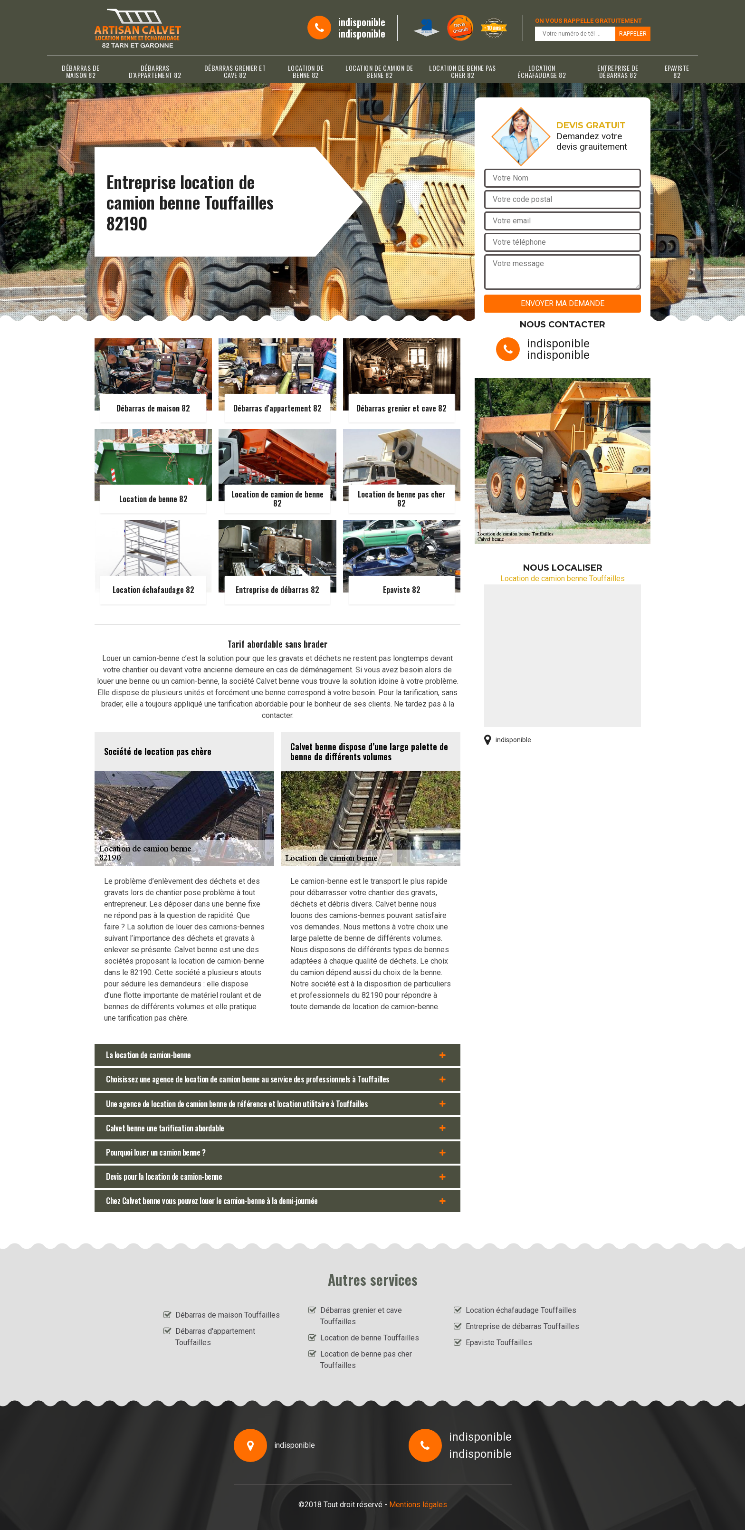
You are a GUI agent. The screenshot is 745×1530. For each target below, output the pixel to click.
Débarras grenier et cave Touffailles (361, 1316)
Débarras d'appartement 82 (155, 71)
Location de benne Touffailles (369, 1337)
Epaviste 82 (677, 71)
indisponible (361, 22)
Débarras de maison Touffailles (227, 1315)
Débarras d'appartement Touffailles (215, 1337)
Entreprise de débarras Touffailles (522, 1326)
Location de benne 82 (306, 71)
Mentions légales (418, 1504)
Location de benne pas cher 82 (462, 71)
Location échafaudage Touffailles (521, 1310)
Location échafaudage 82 (541, 71)
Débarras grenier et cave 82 (235, 71)
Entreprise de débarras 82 (618, 71)
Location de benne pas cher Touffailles (366, 1359)
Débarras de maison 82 (81, 71)
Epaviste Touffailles (499, 1342)
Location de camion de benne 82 (379, 71)
